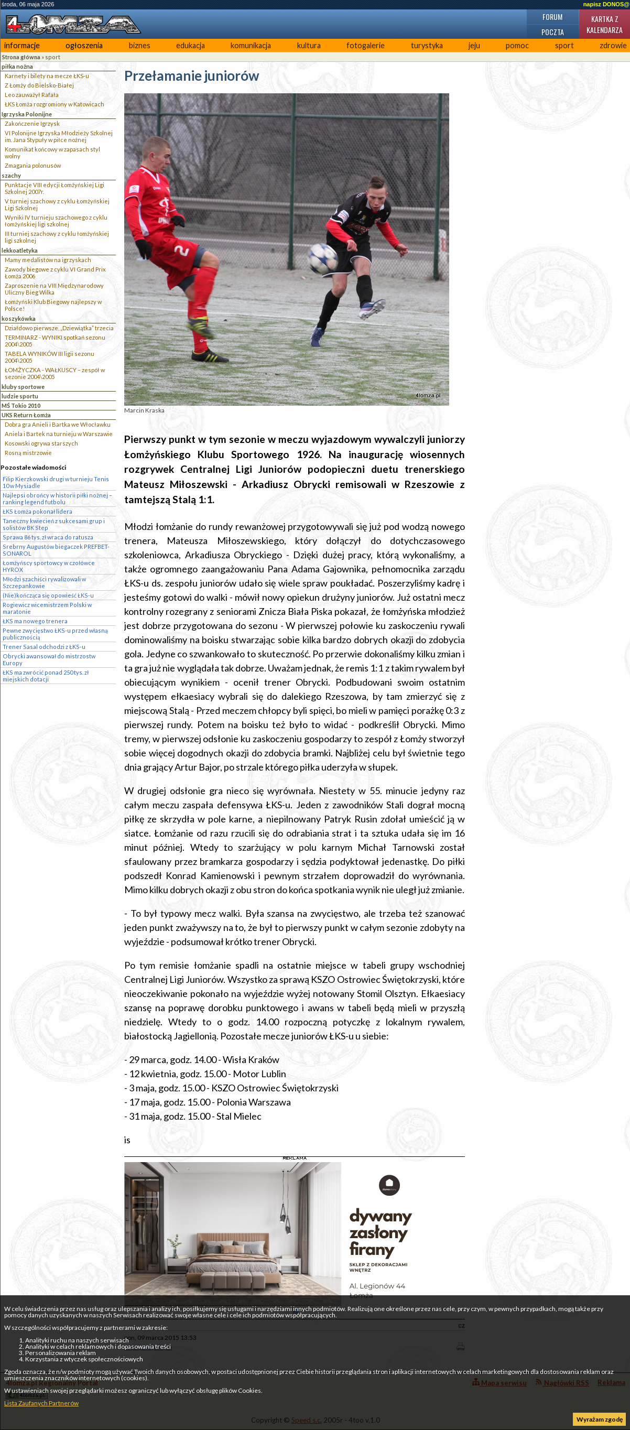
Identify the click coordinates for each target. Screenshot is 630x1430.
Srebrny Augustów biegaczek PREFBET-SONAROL (56, 550)
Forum (552, 16)
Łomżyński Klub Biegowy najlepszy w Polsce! (53, 305)
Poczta (552, 31)
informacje (22, 45)
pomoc (517, 45)
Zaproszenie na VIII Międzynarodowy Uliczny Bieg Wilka (54, 289)
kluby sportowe (23, 386)
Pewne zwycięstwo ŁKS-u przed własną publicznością (55, 634)
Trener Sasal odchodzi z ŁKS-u (44, 646)
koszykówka (19, 318)
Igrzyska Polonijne (27, 114)
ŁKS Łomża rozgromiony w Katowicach (54, 104)
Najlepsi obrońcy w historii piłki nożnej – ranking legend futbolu (57, 498)
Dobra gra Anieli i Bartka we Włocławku (58, 424)
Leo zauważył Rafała (32, 94)
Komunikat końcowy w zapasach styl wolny (52, 152)
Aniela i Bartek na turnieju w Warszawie (59, 433)
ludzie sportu (20, 396)
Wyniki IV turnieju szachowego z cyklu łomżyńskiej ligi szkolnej (56, 221)
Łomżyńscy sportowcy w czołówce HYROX (49, 566)
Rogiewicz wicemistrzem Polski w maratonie (47, 608)
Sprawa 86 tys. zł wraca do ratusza (48, 537)
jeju (474, 45)
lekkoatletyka (20, 250)
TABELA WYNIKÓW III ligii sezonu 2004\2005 (49, 357)
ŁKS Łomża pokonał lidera (37, 511)
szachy (11, 175)
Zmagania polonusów (33, 165)
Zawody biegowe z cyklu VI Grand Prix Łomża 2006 (55, 272)
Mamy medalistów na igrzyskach (48, 259)
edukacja (190, 45)
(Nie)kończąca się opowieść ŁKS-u (48, 595)
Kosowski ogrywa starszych (41, 443)
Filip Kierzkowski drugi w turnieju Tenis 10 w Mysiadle (56, 482)
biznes (139, 45)
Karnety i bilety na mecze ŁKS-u (47, 75)
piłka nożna (17, 66)
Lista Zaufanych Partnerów (41, 1403)
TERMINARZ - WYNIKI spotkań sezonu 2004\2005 (55, 341)
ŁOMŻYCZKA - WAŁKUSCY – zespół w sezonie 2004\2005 (55, 373)
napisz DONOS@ (606, 4)
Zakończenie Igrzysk (32, 123)
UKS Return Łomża (26, 414)
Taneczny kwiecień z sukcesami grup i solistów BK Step (54, 524)
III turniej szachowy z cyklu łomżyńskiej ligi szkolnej (57, 237)
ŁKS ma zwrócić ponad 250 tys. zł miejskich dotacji (46, 675)
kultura (309, 45)
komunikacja (251, 45)
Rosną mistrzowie (28, 452)
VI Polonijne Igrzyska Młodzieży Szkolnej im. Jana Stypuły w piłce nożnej (59, 136)
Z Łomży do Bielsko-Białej (39, 85)
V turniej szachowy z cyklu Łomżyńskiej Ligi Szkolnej (57, 204)
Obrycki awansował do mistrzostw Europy (49, 659)
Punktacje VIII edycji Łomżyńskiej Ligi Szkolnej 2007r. (54, 188)
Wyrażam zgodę (600, 1419)
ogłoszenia (84, 45)
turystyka (427, 45)
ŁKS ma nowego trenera (35, 621)
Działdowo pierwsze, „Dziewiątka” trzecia (59, 327)
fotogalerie (365, 45)
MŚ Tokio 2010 (21, 405)
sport (564, 45)
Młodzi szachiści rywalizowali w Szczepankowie (44, 582)
